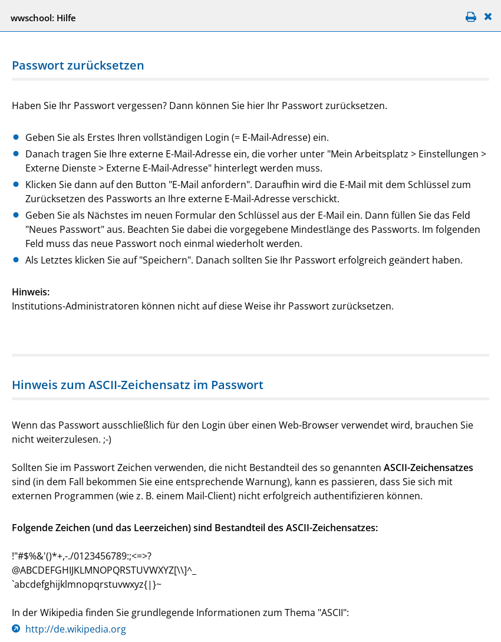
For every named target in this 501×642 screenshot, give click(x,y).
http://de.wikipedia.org (75, 629)
